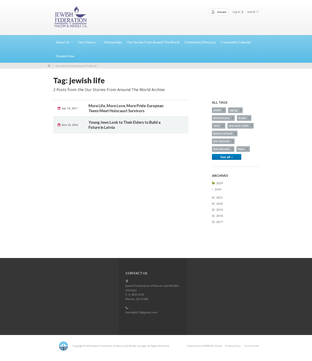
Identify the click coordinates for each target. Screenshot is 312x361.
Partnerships (113, 42)
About (64, 42)
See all (226, 157)
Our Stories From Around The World (153, 42)
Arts (218, 126)
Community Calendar (236, 42)
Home (48, 65)
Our (88, 42)
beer (243, 149)
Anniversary (223, 118)
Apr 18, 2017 (69, 108)
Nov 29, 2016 (70, 125)
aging (235, 110)
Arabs (244, 118)
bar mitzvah (223, 141)
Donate (218, 12)
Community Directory (200, 42)
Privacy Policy (233, 345)
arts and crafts (240, 126)
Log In (238, 12)
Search (253, 12)
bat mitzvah (223, 149)
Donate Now (65, 56)
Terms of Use (251, 345)
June (218, 189)
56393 (219, 110)
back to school (224, 133)
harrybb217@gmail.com (141, 312)
